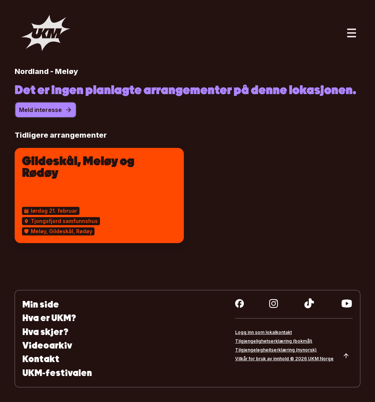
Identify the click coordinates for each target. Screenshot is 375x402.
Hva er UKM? (49, 318)
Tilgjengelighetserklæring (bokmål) (273, 341)
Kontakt (40, 359)
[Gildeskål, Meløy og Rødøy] (99, 195)
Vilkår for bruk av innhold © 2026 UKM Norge (284, 358)
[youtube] (347, 303)
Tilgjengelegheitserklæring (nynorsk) (276, 350)
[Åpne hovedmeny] (351, 33)
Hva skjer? (45, 332)
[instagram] (273, 303)
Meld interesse (45, 109)
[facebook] (239, 303)
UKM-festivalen (57, 373)
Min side (40, 304)
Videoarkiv (47, 345)
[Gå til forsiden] (46, 33)
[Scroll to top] (346, 355)
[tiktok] (309, 303)
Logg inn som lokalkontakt (263, 332)
